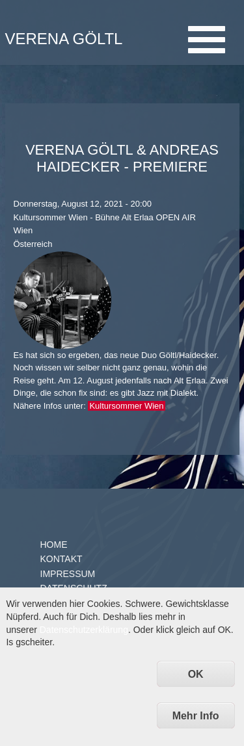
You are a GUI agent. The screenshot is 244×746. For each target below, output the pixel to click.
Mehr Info (195, 715)
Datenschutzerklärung (84, 629)
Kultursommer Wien (126, 406)
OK (196, 674)
